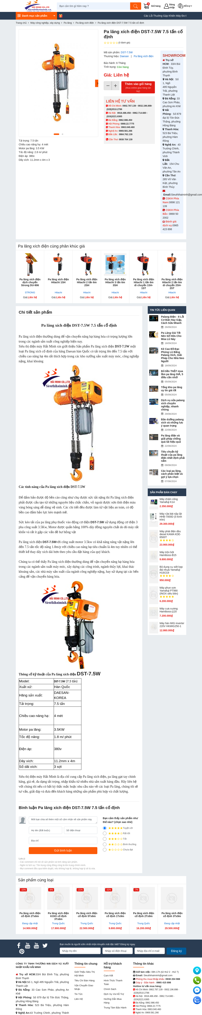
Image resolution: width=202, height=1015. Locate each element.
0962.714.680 (139, 113)
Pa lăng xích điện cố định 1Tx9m (115, 915)
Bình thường (119, 844)
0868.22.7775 (127, 123)
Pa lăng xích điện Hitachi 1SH (58, 281)
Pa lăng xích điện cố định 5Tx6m (86, 915)
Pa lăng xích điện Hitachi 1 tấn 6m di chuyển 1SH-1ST (143, 284)
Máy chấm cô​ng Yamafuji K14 (169, 500)
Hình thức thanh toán (113, 982)
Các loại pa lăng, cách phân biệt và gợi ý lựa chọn (172, 474)
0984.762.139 (125, 134)
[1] (104, 850)
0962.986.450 (125, 120)
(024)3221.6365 (114, 116)
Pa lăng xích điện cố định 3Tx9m (172, 915)
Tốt (115, 839)
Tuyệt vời (118, 828)
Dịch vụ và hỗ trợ (114, 994)
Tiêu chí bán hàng (84, 980)
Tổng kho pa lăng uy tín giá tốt (171, 389)
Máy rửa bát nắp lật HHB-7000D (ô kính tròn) (171, 516)
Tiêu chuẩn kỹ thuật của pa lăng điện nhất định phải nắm (173, 456)
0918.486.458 (124, 113)
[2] (104, 844)
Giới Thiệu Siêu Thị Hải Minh (84, 974)
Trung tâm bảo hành (115, 1007)
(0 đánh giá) (117, 42)
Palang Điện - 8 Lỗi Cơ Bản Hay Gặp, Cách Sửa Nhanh (172, 319)
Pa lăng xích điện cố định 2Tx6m (30, 915)
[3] (104, 839)
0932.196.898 (144, 106)
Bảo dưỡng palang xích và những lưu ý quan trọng (172, 422)
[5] (104, 828)
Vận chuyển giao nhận (83, 987)
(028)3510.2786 (114, 109)
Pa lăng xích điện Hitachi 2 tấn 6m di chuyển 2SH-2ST (172, 284)
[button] (186, 6)
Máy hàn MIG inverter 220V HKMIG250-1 (172, 625)
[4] (104, 833)
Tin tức (78, 994)
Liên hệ (78, 999)
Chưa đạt (118, 850)
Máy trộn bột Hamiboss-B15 (168, 554)
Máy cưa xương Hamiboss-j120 (169, 610)
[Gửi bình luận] (63, 850)
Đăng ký (176, 951)
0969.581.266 (125, 131)
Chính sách (110, 989)
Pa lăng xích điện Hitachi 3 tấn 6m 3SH (115, 282)
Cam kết (108, 975)
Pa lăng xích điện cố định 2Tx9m (143, 915)
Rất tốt (116, 833)
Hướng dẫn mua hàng (113, 1001)
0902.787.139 (129, 106)
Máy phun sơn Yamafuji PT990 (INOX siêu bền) (169, 590)
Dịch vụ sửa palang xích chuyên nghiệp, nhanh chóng (173, 405)
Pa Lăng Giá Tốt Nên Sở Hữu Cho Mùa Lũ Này (171, 336)
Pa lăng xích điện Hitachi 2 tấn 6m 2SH (86, 282)
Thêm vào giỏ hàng (138, 87)
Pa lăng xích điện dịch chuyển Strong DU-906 (30, 282)
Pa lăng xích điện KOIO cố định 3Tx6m (58, 916)
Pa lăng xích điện (144, 56)
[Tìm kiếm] (137, 6)
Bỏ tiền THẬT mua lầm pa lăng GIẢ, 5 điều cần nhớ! (172, 374)
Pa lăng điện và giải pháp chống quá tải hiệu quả (171, 438)
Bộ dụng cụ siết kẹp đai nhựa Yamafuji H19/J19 (171, 569)
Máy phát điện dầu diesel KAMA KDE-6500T (170, 534)
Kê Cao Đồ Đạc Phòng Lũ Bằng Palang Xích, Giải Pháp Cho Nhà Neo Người (172, 355)
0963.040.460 (128, 127)
